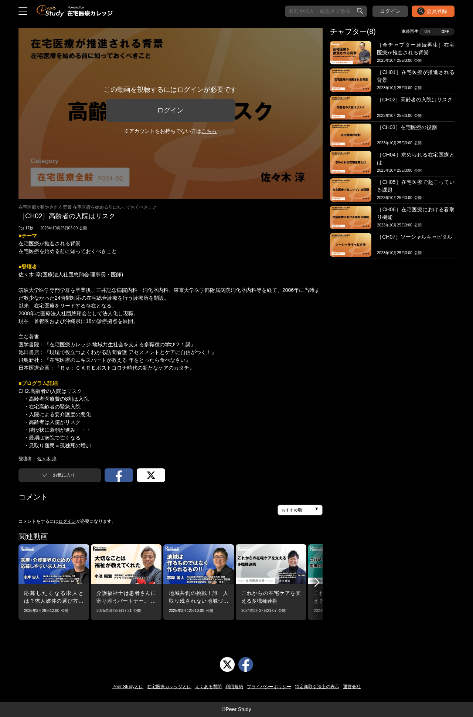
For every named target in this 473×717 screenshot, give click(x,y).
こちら (209, 131)
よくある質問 (208, 686)
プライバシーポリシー (269, 686)
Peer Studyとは (127, 686)
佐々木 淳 (46, 458)
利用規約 (234, 686)
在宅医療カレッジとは (169, 686)
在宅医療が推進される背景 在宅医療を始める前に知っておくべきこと (87, 207)
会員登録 (436, 11)
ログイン (390, 11)
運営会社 (352, 686)
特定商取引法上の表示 (317, 686)
